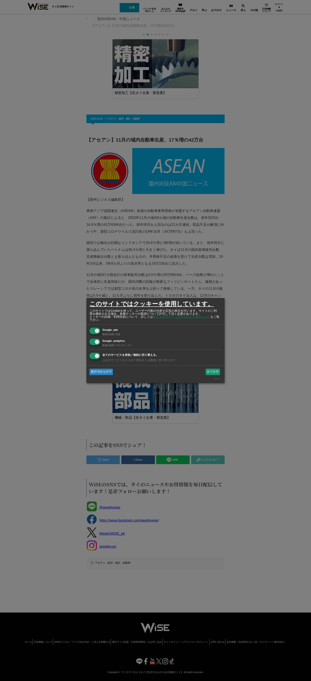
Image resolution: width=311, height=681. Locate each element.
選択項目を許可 (101, 371)
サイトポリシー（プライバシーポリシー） (181, 316)
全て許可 (213, 371)
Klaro (217, 378)
